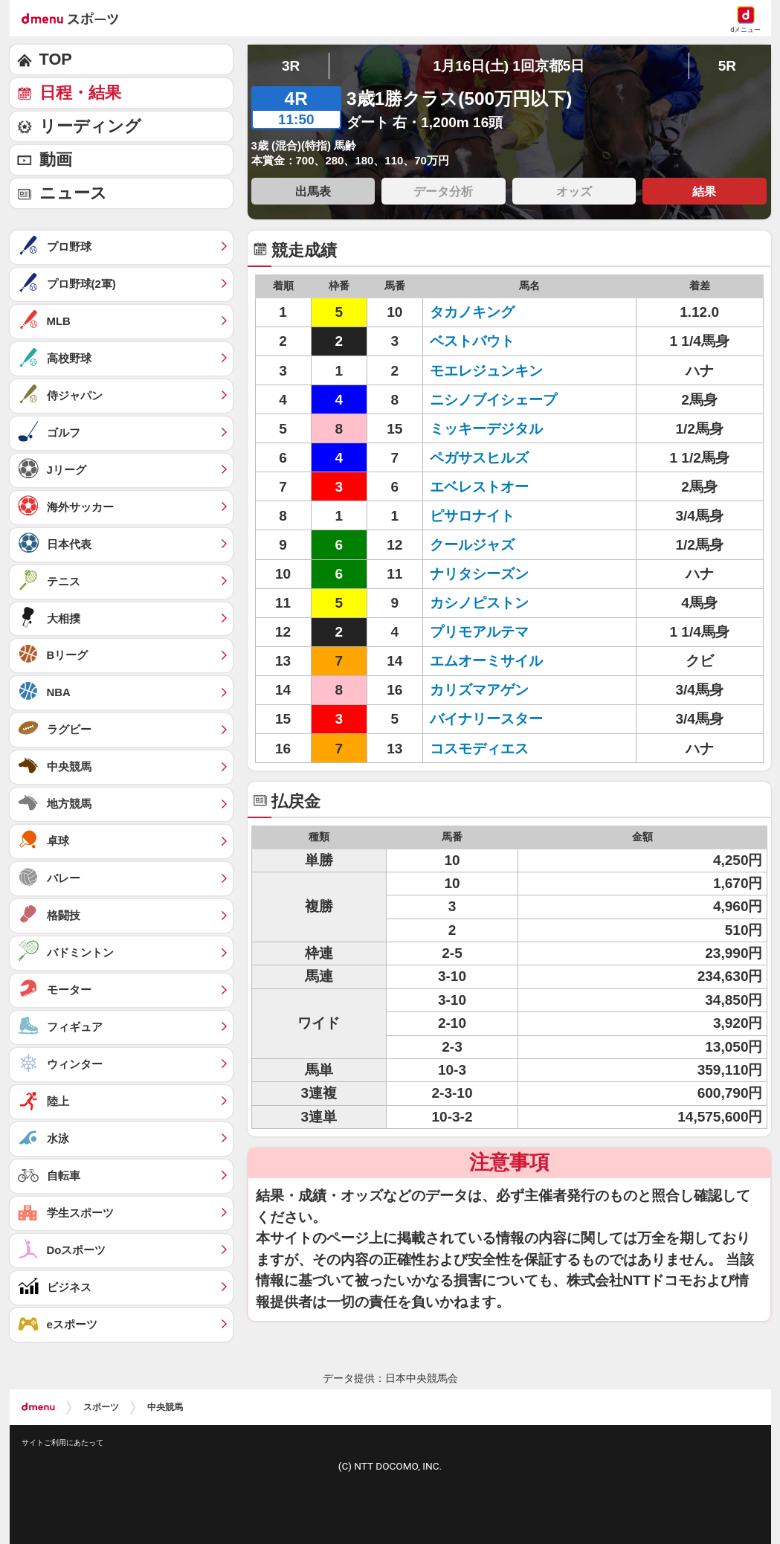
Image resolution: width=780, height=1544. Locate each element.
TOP (55, 59)
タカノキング (472, 312)
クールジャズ (472, 545)
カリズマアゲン (479, 690)
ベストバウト (472, 341)
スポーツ (101, 1407)
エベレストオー (479, 487)
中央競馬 (165, 1407)
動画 (55, 159)
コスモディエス (479, 748)
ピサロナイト (472, 516)
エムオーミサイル (486, 661)
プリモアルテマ (479, 632)
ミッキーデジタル (486, 429)
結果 (704, 191)
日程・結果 (80, 92)
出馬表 (313, 191)
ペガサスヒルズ (479, 458)
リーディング (90, 126)
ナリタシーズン (479, 574)
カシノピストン (479, 603)
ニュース (73, 193)
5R (727, 66)
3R (291, 66)
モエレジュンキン (486, 371)
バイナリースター (486, 719)
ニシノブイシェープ (493, 400)
